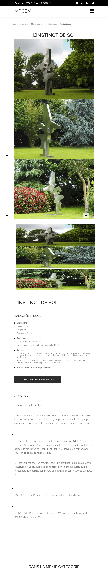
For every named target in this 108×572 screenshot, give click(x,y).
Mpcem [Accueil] (22, 11)
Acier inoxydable (51, 24)
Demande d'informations (38, 379)
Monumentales (36, 24)
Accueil (14, 24)
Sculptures (24, 24)
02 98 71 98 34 (43, 2)
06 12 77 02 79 (25, 2)
